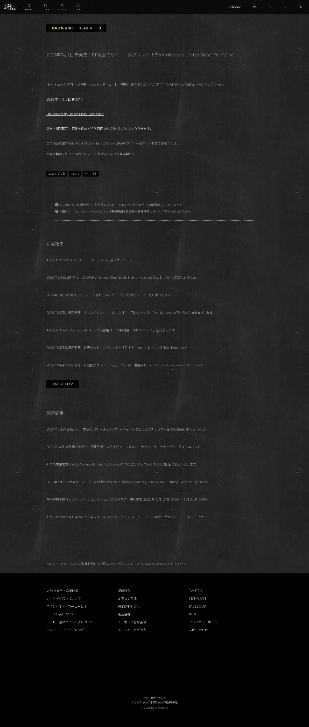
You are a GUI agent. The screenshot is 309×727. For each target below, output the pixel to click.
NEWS (75, 173)
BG (301, 7)
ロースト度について (60, 614)
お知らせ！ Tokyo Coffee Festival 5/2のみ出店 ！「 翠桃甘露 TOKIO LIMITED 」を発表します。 (112, 330)
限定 (94, 173)
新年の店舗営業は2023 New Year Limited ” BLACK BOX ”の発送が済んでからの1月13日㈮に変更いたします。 (122, 464)
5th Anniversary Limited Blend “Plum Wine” (75, 114)
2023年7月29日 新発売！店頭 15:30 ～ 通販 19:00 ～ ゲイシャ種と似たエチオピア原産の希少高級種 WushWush (126, 429)
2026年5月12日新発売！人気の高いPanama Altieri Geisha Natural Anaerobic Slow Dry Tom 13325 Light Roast (121, 277)
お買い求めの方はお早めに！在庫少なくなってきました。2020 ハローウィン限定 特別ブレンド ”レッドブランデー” (130, 517)
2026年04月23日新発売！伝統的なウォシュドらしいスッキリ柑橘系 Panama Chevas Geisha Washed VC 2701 (124, 365)
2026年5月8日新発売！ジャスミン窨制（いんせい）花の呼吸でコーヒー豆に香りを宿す (108, 295)
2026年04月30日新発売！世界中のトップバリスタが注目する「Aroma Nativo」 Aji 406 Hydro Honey (116, 348)
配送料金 (124, 591)
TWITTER (195, 591)
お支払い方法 (127, 598)
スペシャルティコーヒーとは (66, 606)
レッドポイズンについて (63, 598)
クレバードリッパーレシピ (65, 630)
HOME (50, 563)
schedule (235, 7)
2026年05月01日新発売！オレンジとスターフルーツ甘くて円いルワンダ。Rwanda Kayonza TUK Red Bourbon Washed (129, 313)
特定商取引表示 (129, 606)
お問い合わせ (198, 630)
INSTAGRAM (197, 598)
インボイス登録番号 (132, 622)
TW (255, 7)
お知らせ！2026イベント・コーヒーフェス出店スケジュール (89, 260)
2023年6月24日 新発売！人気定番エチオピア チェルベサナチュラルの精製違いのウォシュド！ (120, 204)
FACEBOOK (197, 606)
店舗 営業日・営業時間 (62, 591)
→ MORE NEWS (62, 384)
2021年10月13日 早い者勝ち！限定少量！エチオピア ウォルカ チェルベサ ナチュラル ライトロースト (123, 447)
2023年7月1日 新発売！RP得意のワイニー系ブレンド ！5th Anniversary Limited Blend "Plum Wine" (129, 563)
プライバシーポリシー (204, 622)
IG (270, 7)
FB (285, 7)
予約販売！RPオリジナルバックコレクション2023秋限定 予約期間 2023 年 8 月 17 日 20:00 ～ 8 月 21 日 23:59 (126, 499)
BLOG (193, 614)
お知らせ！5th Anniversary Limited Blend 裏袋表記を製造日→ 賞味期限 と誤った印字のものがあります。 (126, 211)
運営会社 (124, 614)
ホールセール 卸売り (132, 630)
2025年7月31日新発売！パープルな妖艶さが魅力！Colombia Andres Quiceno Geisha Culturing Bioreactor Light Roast (127, 482)
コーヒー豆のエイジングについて (69, 622)
